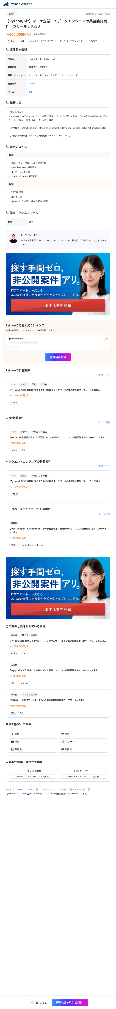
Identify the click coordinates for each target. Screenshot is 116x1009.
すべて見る (104, 375)
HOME (9, 789)
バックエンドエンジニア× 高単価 (33, 776)
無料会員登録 (58, 357)
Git (30, 91)
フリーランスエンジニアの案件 (54, 789)
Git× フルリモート (83, 770)
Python (32, 83)
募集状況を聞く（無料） (70, 1002)
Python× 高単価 (33, 770)
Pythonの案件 (80, 789)
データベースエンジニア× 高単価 (83, 776)
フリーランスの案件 (25, 789)
